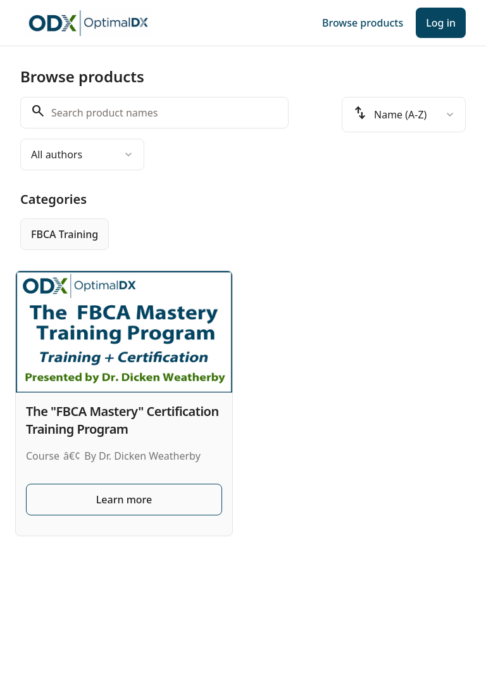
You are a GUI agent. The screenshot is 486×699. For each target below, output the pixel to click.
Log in (441, 23)
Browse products (362, 23)
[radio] (64, 234)
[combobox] (82, 154)
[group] (243, 234)
